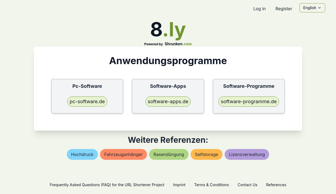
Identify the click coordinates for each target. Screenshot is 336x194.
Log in (259, 8)
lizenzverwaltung (247, 154)
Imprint (179, 184)
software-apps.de (168, 101)
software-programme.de (249, 101)
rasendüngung (168, 154)
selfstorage (206, 154)
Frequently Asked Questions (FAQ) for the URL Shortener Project (107, 184)
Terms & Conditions (211, 184)
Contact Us (248, 184)
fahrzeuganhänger (123, 154)
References (276, 184)
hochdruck (82, 154)
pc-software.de (87, 101)
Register (283, 8)
